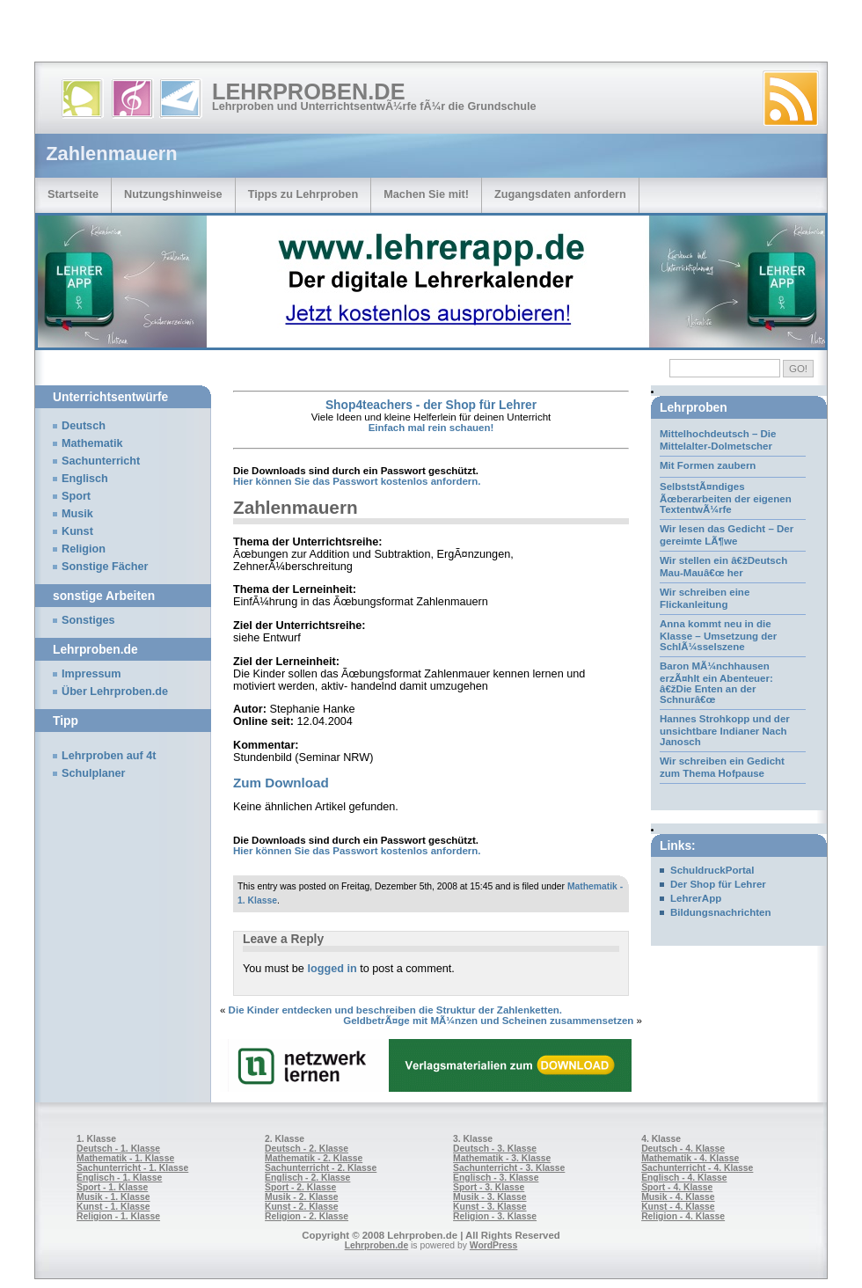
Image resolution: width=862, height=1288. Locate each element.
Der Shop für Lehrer (718, 884)
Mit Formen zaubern (708, 465)
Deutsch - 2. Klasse (306, 1148)
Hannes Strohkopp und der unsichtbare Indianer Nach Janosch (725, 730)
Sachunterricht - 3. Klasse (509, 1168)
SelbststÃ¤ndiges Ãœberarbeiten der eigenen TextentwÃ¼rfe (726, 498)
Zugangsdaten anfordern (560, 194)
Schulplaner (93, 773)
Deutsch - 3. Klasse (495, 1148)
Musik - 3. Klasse (490, 1197)
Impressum (91, 674)
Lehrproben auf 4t (109, 756)
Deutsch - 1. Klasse (118, 1148)
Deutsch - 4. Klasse (683, 1148)
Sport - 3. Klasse (488, 1187)
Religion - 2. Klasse (306, 1216)
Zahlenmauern (295, 507)
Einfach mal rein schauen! (431, 427)
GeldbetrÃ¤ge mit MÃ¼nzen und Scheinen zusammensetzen (488, 1020)
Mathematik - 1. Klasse (125, 1158)
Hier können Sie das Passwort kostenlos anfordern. (357, 481)
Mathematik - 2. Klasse (313, 1158)
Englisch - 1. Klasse (119, 1177)
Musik (77, 514)
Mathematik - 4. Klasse (690, 1158)
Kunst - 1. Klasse (113, 1206)
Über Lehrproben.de (115, 691)
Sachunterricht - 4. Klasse (697, 1168)
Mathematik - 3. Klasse (502, 1158)
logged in (331, 968)
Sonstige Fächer (105, 566)
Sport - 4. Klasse (676, 1187)
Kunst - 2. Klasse (301, 1206)
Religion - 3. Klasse (495, 1216)
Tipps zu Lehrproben (303, 194)
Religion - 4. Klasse (683, 1216)
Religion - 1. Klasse (118, 1216)
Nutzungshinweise (173, 194)
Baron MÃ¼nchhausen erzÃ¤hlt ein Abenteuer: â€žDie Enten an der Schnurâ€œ (716, 683)
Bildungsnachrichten (720, 912)
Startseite (73, 194)
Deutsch (84, 426)
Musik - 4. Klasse (678, 1197)
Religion (84, 549)
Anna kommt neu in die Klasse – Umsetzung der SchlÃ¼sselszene (718, 635)
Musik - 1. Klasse (113, 1197)
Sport (76, 496)
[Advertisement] (206, 35)
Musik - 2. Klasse (302, 1197)
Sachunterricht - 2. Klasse (320, 1168)
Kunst (77, 531)
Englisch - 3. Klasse (495, 1177)
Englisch (85, 478)
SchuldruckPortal (712, 870)
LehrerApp (695, 898)
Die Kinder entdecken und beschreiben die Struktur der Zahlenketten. (395, 1010)
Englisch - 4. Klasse (684, 1177)
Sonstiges (88, 620)
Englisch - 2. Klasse (307, 1177)
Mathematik (92, 443)
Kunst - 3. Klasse (489, 1206)
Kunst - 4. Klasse (677, 1206)
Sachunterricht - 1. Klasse (132, 1168)
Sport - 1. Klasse (112, 1187)
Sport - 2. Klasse (300, 1187)
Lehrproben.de (308, 91)
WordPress (494, 1245)
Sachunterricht (101, 461)
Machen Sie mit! (426, 194)
